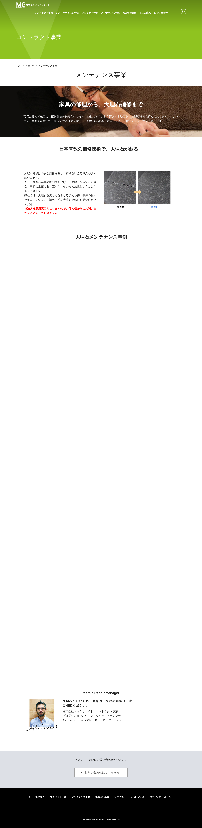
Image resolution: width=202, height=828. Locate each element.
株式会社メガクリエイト (33, 5)
